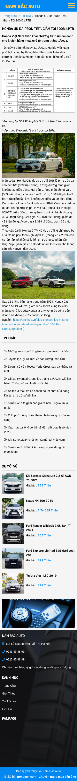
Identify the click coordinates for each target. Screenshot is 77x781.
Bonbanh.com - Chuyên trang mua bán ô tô (46, 776)
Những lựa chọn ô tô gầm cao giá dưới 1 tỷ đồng (37, 351)
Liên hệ (7, 709)
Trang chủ (9, 685)
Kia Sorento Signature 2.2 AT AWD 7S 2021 (48, 477)
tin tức (26, 16)
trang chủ (10, 16)
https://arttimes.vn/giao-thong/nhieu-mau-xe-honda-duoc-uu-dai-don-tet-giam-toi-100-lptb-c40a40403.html (36, 324)
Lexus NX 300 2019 (39, 500)
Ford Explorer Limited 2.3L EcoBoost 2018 (50, 552)
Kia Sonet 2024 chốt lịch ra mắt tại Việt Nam (34, 439)
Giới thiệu (8, 693)
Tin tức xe (9, 701)
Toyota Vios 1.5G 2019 (41, 575)
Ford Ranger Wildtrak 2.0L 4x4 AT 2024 (48, 527)
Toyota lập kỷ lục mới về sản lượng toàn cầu (34, 359)
